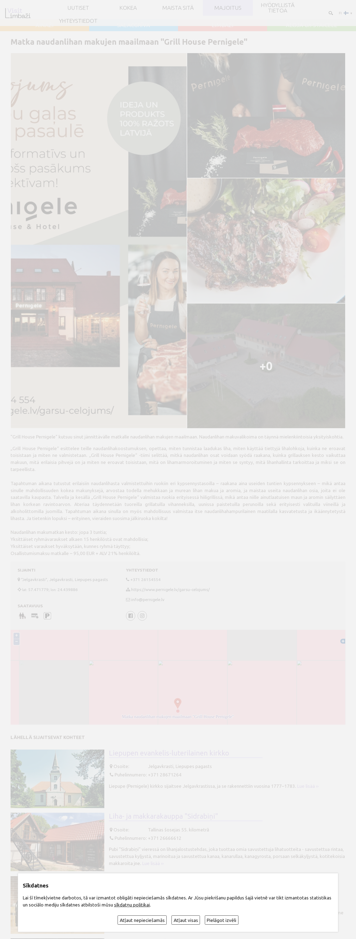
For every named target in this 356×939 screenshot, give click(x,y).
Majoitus (227, 8)
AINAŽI (44, 25)
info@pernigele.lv (147, 599)
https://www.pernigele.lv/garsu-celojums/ (170, 589)
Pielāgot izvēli (221, 920)
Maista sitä (178, 8)
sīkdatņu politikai (132, 904)
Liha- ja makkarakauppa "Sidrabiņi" (163, 816)
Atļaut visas (186, 920)
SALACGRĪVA (133, 25)
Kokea (128, 8)
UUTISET (78, 8)
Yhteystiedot (78, 21)
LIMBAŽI (223, 25)
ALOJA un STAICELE (311, 25)
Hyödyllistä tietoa (277, 8)
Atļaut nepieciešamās (142, 920)
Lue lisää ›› (308, 786)
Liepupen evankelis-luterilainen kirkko (169, 753)
